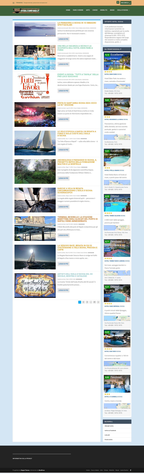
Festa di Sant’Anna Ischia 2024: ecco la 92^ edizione (77, 105)
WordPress (42, 471)
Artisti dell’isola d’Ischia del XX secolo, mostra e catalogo (75, 276)
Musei (112, 12)
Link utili (107, 436)
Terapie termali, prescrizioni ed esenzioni (35, 3)
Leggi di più (63, 40)
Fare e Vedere (78, 12)
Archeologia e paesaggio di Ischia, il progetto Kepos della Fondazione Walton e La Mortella (77, 163)
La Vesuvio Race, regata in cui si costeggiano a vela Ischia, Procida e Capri (77, 248)
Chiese (95, 12)
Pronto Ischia (108, 441)
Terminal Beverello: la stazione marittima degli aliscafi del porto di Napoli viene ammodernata (78, 220)
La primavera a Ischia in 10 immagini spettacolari (77, 25)
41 (94, 303)
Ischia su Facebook (110, 432)
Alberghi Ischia (109, 427)
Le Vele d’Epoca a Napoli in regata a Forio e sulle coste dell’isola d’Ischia (77, 134)
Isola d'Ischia (86, 29)
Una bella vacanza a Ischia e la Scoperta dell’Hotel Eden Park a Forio (75, 49)
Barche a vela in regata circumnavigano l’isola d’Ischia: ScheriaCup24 (75, 191)
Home (68, 12)
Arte (88, 12)
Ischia (113, 76)
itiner (64, 109)
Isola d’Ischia (122, 12)
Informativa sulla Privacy (22, 460)
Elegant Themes (25, 471)
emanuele (65, 29)
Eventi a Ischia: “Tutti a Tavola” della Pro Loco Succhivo (78, 76)
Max (64, 140)
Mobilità (103, 12)
